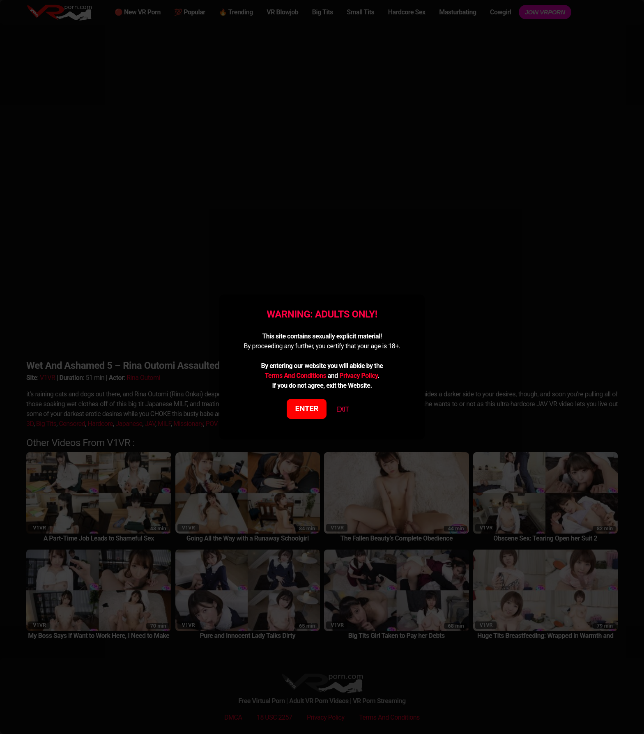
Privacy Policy (358, 376)
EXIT (342, 409)
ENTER (307, 408)
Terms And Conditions (295, 376)
